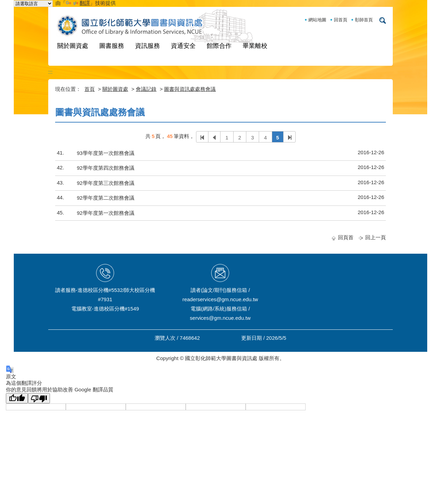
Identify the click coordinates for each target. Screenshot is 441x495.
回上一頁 (375, 237)
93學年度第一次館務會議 (105, 153)
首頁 (89, 89)
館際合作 (219, 45)
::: (50, 72)
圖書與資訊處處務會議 (190, 89)
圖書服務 (111, 45)
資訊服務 (147, 45)
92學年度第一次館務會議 (105, 213)
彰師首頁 (364, 19)
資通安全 (183, 45)
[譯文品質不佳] (39, 398)
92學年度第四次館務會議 (105, 168)
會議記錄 (146, 89)
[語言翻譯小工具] (33, 3)
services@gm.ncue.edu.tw (220, 318)
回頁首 (345, 237)
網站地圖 (317, 19)
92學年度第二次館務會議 (105, 198)
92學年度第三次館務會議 (105, 183)
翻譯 (78, 3)
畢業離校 (255, 45)
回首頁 (340, 19)
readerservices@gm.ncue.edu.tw (220, 299)
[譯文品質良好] (17, 398)
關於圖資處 (72, 45)
